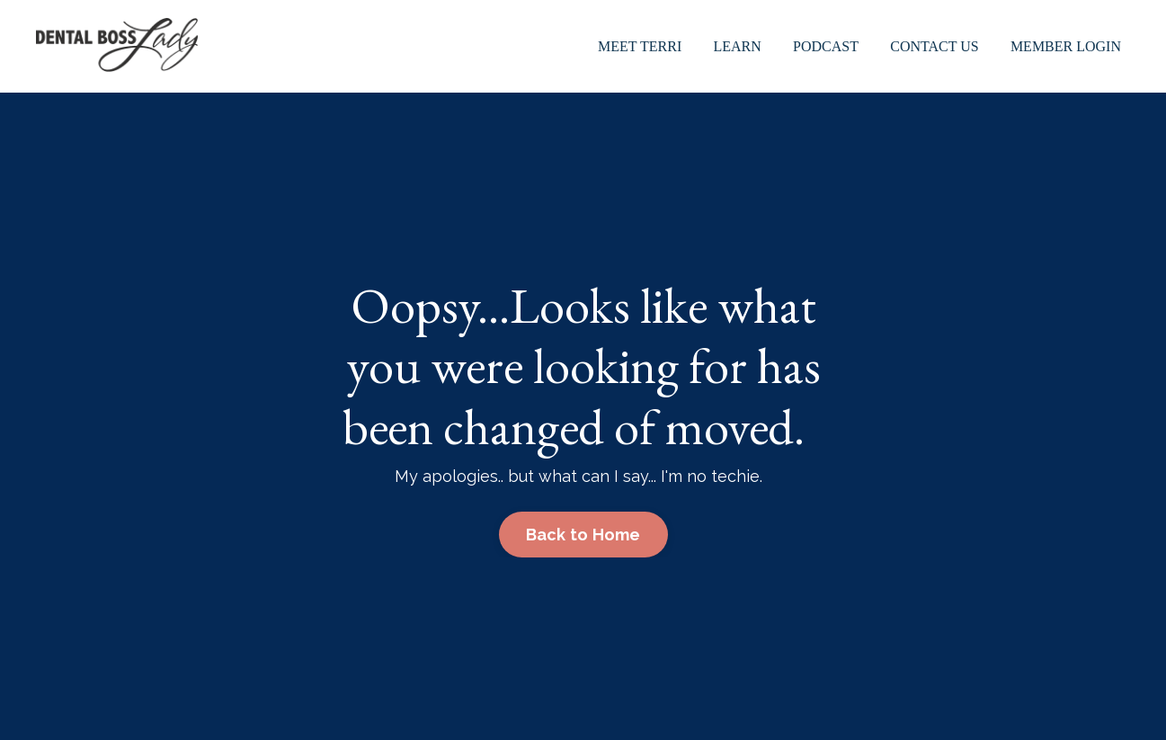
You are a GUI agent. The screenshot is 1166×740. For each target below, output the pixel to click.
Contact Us (934, 46)
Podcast (826, 46)
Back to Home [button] (583, 534)
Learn (737, 46)
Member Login (1065, 46)
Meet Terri (639, 46)
